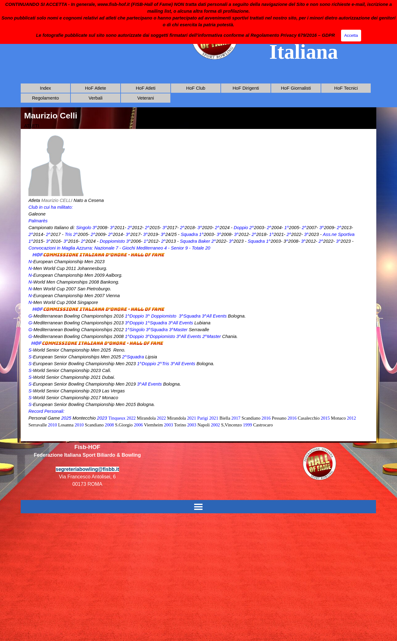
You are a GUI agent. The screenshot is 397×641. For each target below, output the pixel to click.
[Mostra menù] (198, 506)
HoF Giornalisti (296, 88)
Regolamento (45, 98)
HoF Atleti (146, 88)
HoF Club (195, 88)
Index (45, 88)
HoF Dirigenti (246, 88)
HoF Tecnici (346, 88)
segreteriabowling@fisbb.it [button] (87, 469)
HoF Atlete (95, 88)
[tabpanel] (198, 285)
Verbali (96, 98)
